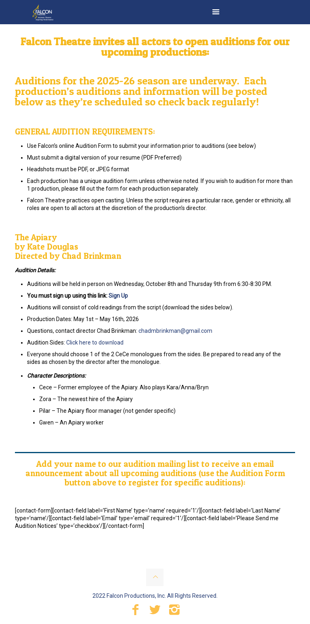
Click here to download (95, 342)
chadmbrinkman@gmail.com (175, 331)
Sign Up (118, 295)
